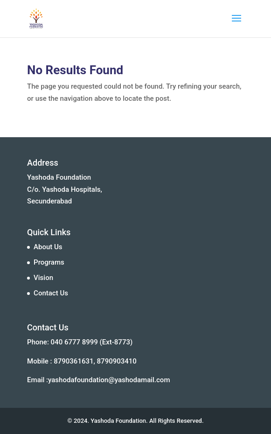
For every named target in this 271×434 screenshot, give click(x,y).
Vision (43, 277)
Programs (49, 262)
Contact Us (51, 293)
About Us (48, 247)
